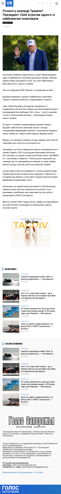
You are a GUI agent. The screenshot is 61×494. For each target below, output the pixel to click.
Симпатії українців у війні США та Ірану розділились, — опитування (37, 278)
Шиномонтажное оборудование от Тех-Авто (23, 472)
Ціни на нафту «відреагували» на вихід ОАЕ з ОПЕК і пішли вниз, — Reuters (37, 326)
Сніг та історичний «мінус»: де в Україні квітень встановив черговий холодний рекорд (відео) (38, 295)
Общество (8, 23)
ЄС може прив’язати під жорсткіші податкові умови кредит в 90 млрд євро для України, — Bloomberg (38, 311)
